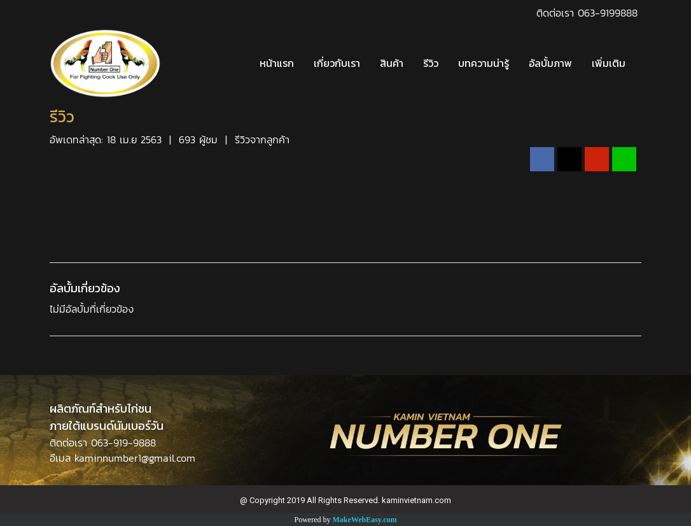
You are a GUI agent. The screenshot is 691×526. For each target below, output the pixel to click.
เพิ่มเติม (608, 63)
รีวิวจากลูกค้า (262, 139)
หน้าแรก (277, 63)
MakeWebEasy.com (365, 519)
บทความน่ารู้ (483, 63)
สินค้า (391, 63)
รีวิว (430, 63)
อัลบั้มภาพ (550, 63)
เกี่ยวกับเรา (337, 63)
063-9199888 (608, 12)
